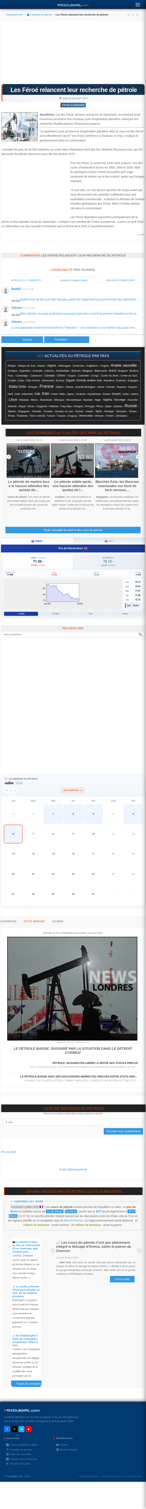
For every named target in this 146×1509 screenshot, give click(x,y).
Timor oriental (37, 415)
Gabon (60, 386)
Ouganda (41, 406)
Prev (8, 456)
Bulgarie (123, 370)
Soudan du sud (64, 411)
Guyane (132, 386)
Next (138, 456)
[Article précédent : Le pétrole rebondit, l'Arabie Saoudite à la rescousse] (22, 339)
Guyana (121, 387)
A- (137, 14)
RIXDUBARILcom (22, 1410)
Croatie (12, 380)
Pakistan (54, 406)
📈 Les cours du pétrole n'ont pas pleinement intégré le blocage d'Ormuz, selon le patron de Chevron (93, 1247)
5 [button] (133, 814)
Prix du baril (8, 1151)
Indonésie (27, 394)
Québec (118, 406)
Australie (37, 370)
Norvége (119, 399)
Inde (17, 393)
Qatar (108, 406)
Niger (98, 399)
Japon (70, 393)
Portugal (89, 406)
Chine (61, 375)
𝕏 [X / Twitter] (14, 1429)
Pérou (99, 406)
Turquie (61, 415)
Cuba (21, 380)
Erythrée (121, 380)
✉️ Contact (62, 1444)
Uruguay (72, 415)
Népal (22, 406)
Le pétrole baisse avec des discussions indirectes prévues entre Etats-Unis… (79, 1076)
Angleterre (92, 365)
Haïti (10, 394)
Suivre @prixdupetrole (73, 1169)
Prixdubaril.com (14, 14)
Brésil (112, 370)
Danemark (48, 380)
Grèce (100, 387)
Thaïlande (22, 415)
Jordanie (81, 394)
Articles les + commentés (26, 280)
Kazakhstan (94, 393)
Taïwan (133, 411)
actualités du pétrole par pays (76, 356)
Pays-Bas (66, 406)
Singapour (24, 411)
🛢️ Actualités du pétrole (39, 14)
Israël (54, 394)
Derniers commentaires (74, 280)
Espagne (133, 380)
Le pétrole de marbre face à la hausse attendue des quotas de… (29, 486)
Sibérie (12, 411)
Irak (37, 393)
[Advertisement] (73, 53)
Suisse (79, 411)
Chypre (71, 375)
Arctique (12, 370)
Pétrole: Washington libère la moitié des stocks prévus (95, 1063)
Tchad (11, 415)
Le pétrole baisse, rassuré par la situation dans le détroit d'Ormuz (73, 1051)
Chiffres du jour (28, 1201)
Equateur (109, 380)
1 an (90, 613)
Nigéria (107, 399)
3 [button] (93, 814)
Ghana (69, 387)
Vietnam (99, 415)
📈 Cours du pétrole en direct (21, 1444)
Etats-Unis (17, 386)
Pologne (78, 406)
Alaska (41, 365)
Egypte (70, 380)
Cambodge (22, 375)
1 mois (21, 613)
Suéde (89, 411)
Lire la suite (122, 1279)
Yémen (110, 415)
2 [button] (73, 814)
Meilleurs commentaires (120, 280)
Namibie (88, 399)
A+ (128, 14)
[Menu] (138, 3)
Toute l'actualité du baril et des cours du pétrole (72, 530)
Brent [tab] (37, 541)
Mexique (59, 399)
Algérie (51, 365)
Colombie (83, 375)
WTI (98, 1211)
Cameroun (36, 375)
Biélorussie (101, 370)
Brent (14, 1211)
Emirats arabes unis (89, 380)
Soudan (48, 411)
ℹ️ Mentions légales (67, 1449)
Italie (62, 393)
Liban (126, 394)
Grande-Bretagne (85, 387)
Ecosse (60, 380)
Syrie (98, 411)
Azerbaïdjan (62, 370)
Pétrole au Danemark (73, 105)
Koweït (116, 393)
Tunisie (51, 415)
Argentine (24, 370)
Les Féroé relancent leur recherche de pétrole (73, 89)
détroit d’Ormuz (73, 1220)
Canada (50, 375)
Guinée (111, 387)
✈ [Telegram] (22, 1429)
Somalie (36, 411)
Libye (13, 399)
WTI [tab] (109, 541)
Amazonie (78, 365)
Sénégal (109, 411)
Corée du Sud (129, 375)
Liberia (134, 394)
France (46, 386)
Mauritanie (46, 399)
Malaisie (24, 399)
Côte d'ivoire (33, 380)
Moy (129, 606)
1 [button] (53, 814)
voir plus (15, 300)
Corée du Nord (109, 375)
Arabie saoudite (124, 365)
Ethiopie (32, 387)
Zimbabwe (121, 415)
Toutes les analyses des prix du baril (31, 1384)
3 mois (55, 613)
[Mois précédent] (15, 790)
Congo (95, 375)
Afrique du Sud (26, 365)
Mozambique (74, 399)
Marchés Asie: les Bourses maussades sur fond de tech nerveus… (117, 486)
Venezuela (86, 415)
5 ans (125, 613)
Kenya (106, 394)
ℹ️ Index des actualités (18, 1454)
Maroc (34, 399)
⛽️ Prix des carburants (18, 1463)
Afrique (12, 365)
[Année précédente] (7, 790)
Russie (131, 406)
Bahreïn (76, 370)
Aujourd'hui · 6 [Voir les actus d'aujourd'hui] (72, 790)
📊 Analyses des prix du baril (21, 1459)
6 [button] (13, 833)
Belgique (88, 370)
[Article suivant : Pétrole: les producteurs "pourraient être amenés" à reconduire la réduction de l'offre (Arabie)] (66, 339)
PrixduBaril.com (14, 1476)
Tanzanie (121, 411)
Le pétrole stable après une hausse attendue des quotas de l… (73, 486)
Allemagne (64, 365)
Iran (45, 393)
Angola (104, 365)
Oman (30, 406)
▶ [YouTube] (29, 1429)
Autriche (49, 370)
